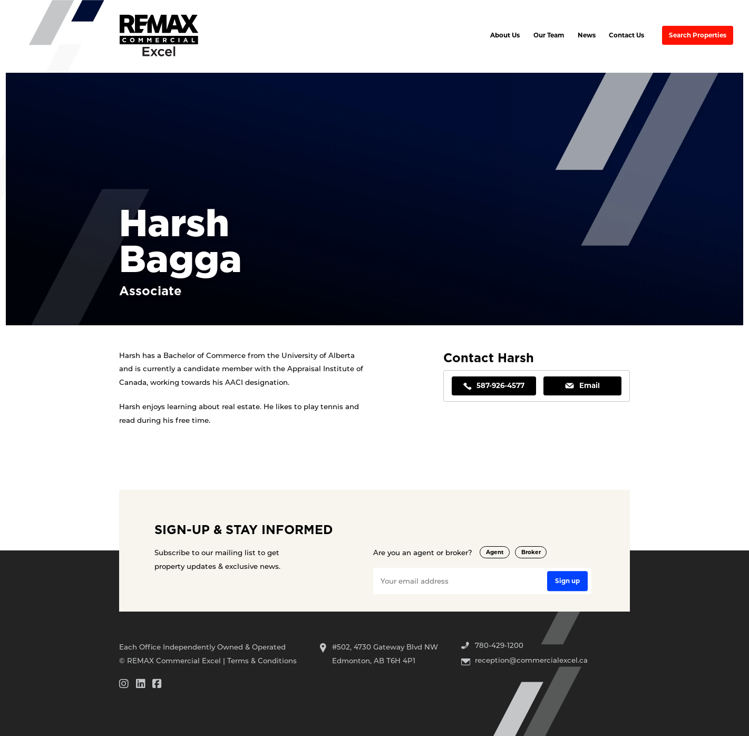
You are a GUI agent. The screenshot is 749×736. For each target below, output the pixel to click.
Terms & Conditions (262, 660)
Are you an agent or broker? (422, 552)
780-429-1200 (499, 645)
